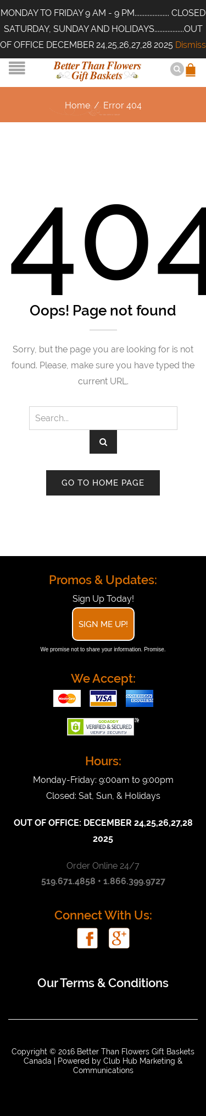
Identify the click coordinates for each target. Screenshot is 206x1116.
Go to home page (103, 482)
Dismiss (190, 45)
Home (77, 105)
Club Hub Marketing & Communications (128, 1066)
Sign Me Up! (103, 624)
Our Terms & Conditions (103, 983)
